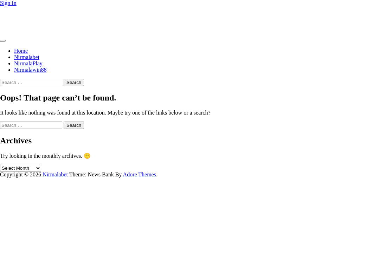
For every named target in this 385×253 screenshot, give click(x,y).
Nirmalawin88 (30, 70)
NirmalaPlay (28, 63)
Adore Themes (139, 174)
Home (21, 51)
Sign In (8, 3)
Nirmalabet (12, 15)
